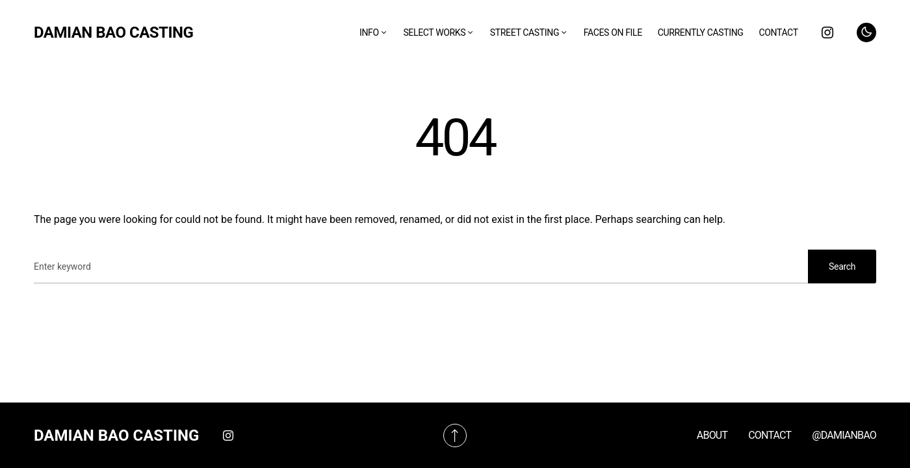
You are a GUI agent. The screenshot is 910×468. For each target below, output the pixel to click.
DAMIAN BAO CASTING (113, 32)
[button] (866, 32)
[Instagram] (827, 32)
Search (842, 266)
